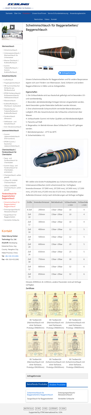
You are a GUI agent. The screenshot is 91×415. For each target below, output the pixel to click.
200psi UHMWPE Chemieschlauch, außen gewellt (12, 188)
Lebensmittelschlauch (10, 131)
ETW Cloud (28, 409)
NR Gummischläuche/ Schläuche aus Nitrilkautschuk (12, 88)
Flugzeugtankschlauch (12, 83)
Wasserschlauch (10, 101)
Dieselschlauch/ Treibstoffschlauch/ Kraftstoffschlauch (11, 111)
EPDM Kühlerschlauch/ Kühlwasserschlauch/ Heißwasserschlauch (12, 95)
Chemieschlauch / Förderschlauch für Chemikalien (9, 152)
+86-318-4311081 (12, 256)
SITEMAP (53, 409)
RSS (45, 409)
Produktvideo (12, 29)
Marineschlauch (8, 46)
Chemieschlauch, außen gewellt (12, 176)
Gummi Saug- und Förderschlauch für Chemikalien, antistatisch (11, 169)
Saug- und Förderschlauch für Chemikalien (11, 160)
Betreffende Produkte (37, 384)
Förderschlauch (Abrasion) (9, 117)
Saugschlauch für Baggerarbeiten (40, 399)
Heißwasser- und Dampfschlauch (10, 123)
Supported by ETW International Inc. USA (45, 412)
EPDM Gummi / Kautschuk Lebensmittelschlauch (12, 144)
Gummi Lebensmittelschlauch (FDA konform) (12, 136)
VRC (38, 409)
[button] (26, 13)
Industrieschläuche (9, 76)
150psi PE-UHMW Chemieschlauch (10, 181)
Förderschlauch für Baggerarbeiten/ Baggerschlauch (9, 196)
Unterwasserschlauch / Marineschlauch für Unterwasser (12, 55)
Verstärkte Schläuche (66, 399)
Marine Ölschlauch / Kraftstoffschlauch (11, 62)
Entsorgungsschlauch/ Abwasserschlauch (66, 394)
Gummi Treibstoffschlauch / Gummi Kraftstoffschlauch (11, 69)
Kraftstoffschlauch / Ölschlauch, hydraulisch (12, 105)
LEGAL (63, 409)
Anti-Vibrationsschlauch (12, 127)
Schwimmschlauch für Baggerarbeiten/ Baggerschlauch (40, 394)
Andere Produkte (57, 384)
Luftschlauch (8, 80)
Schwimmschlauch (10, 50)
